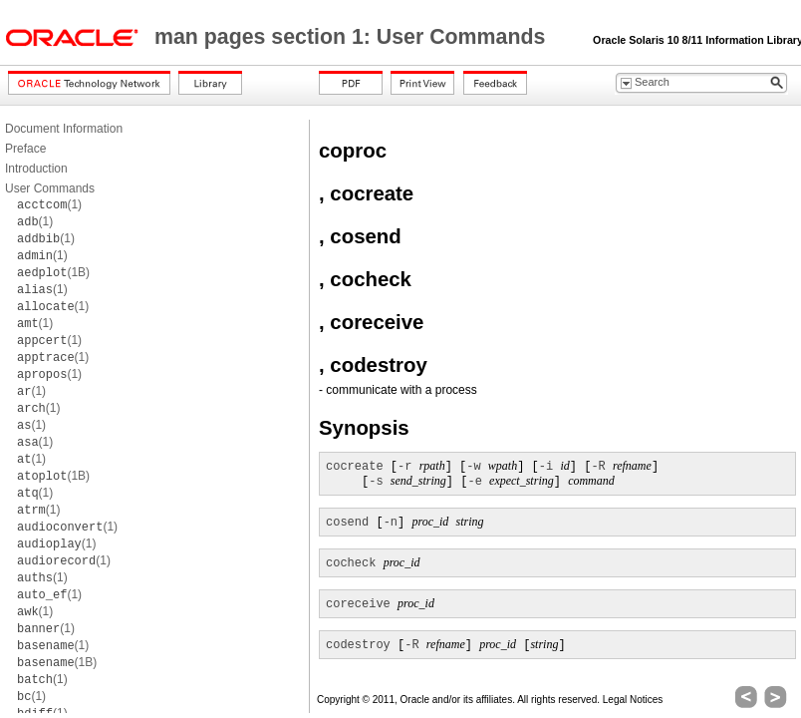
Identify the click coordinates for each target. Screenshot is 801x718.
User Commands (50, 188)
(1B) (53, 272)
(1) (49, 204)
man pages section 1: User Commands (352, 37)
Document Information (64, 129)
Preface (25, 149)
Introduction (36, 169)
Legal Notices (633, 699)
